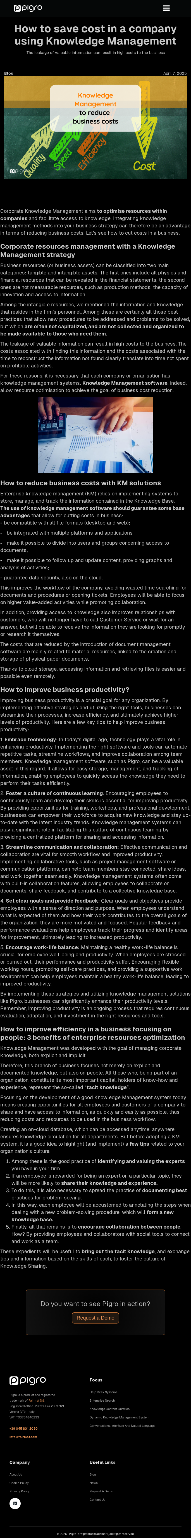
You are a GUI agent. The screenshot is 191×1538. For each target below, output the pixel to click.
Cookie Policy (19, 1483)
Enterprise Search (102, 1400)
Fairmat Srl (36, 1400)
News (94, 1483)
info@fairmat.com (23, 1437)
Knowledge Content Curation (110, 1409)
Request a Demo (95, 1318)
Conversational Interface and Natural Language (122, 1425)
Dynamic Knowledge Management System (119, 1417)
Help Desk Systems (104, 1392)
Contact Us (97, 1499)
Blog (93, 1474)
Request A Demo (101, 1491)
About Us (15, 1474)
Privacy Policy (19, 1491)
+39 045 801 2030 (23, 1428)
